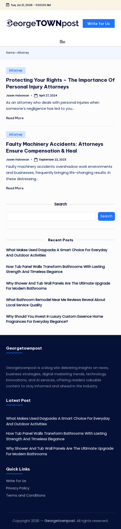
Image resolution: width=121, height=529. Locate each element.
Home (10, 53)
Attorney (16, 70)
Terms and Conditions (25, 495)
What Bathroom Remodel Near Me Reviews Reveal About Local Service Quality (55, 302)
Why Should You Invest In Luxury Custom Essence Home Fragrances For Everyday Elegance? (54, 319)
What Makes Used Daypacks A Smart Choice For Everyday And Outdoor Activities (56, 253)
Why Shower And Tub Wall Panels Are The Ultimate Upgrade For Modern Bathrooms (58, 286)
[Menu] (62, 41)
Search (60, 204)
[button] (98, 23)
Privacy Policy (17, 488)
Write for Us (16, 480)
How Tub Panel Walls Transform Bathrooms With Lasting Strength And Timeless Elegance (55, 269)
